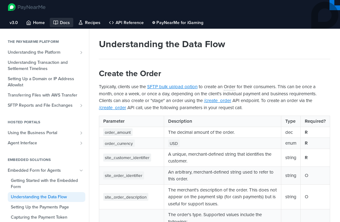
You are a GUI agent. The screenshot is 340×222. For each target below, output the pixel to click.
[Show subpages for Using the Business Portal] (81, 132)
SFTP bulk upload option (172, 86)
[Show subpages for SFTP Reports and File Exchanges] (81, 105)
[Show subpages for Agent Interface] (81, 143)
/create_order (217, 100)
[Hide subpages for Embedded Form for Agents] (81, 170)
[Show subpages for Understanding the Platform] (81, 52)
